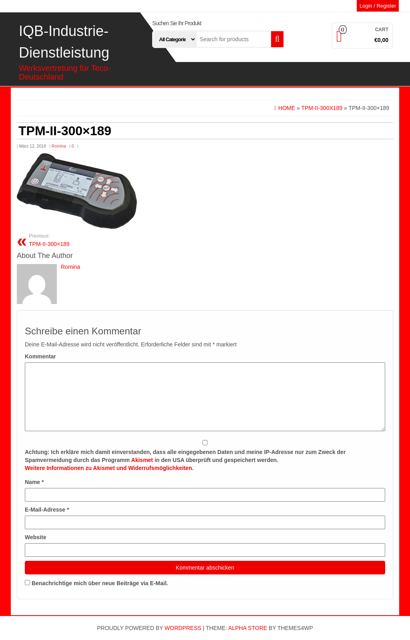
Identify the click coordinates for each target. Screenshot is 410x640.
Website (35, 537)
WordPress (183, 628)
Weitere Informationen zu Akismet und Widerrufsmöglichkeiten (108, 468)
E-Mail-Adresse (47, 509)
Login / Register (378, 6)
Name (34, 482)
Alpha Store (247, 628)
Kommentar (40, 356)
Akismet (142, 460)
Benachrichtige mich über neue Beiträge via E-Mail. (100, 583)
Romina (59, 146)
